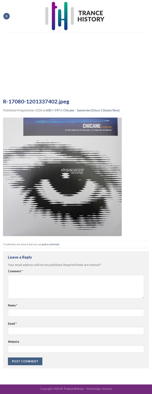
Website (13, 341)
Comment (15, 271)
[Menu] (6, 16)
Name (12, 305)
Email (12, 323)
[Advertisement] (76, 62)
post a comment (50, 244)
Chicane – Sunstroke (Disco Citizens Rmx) (91, 110)
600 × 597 (53, 110)
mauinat (107, 388)
